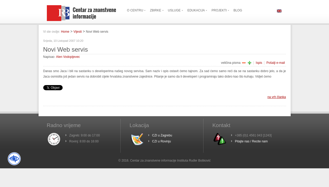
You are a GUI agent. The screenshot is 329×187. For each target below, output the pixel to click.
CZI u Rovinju (161, 141)
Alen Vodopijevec (68, 57)
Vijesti (78, 31)
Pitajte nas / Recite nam (251, 141)
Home (65, 31)
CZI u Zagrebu (162, 135)
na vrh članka (276, 97)
